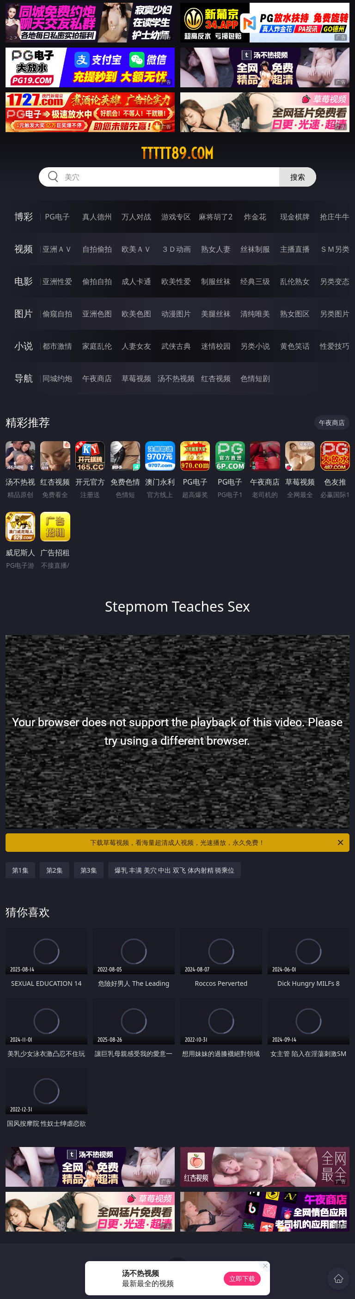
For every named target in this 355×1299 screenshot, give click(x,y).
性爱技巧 (334, 346)
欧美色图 (136, 314)
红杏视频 (216, 378)
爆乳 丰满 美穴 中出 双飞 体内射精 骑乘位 (175, 870)
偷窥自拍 (57, 314)
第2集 (54, 870)
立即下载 (242, 1278)
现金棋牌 (295, 217)
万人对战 (136, 217)
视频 (23, 249)
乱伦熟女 (295, 281)
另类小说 (255, 346)
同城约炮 (57, 378)
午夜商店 (97, 378)
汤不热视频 (176, 378)
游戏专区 (176, 217)
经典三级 (255, 281)
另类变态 (334, 281)
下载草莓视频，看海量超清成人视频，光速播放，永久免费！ (217, 842)
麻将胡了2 (216, 217)
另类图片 (334, 314)
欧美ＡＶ (136, 249)
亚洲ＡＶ (57, 249)
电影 (23, 281)
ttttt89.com (177, 153)
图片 (23, 313)
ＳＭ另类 (334, 249)
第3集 (88, 870)
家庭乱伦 (97, 346)
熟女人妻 (216, 249)
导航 (23, 378)
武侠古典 (176, 346)
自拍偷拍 (97, 249)
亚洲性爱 (57, 281)
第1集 (20, 870)
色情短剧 (255, 378)
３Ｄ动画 (176, 249)
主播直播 (295, 249)
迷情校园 (216, 346)
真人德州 (97, 217)
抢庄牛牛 (334, 217)
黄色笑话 (295, 346)
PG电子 (57, 217)
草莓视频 (136, 378)
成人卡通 (136, 281)
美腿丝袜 (216, 314)
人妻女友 (136, 346)
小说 (23, 346)
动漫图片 (176, 314)
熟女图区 (295, 314)
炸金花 (255, 217)
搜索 (297, 177)
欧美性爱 (176, 281)
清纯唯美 (255, 314)
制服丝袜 (216, 281)
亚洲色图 (97, 314)
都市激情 (57, 346)
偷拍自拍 (97, 281)
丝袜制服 (255, 249)
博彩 (23, 216)
